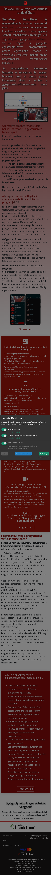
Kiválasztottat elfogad (23, 454)
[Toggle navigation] (48, 3)
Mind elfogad (44, 454)
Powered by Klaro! (43, 457)
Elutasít (4, 454)
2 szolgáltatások (14, 432)
